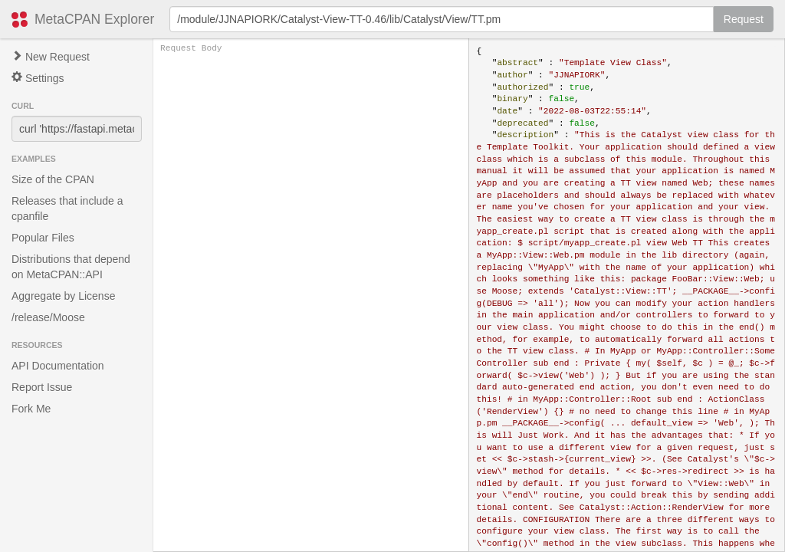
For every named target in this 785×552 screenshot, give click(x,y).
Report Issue (41, 387)
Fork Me (31, 408)
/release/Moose (48, 317)
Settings (37, 77)
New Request (50, 57)
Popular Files (42, 238)
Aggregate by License (63, 296)
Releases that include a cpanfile (67, 208)
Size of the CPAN (52, 179)
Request (744, 19)
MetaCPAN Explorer (94, 19)
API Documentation (57, 366)
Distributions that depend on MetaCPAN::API (70, 267)
